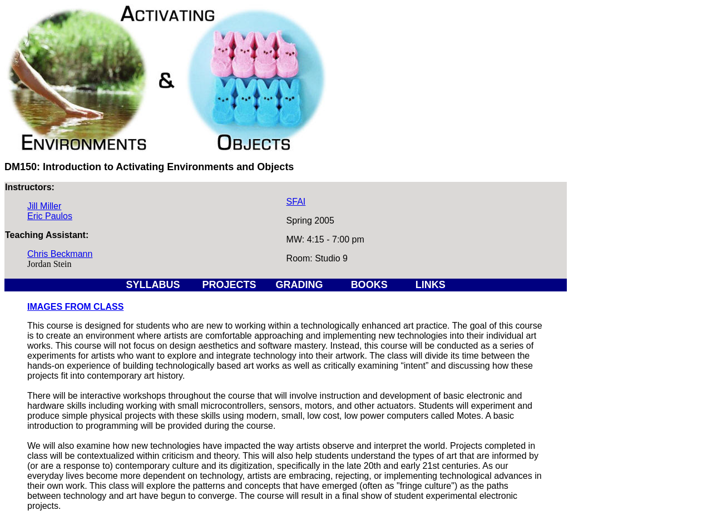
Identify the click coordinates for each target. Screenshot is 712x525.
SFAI (296, 201)
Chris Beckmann (59, 254)
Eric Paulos (49, 216)
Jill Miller (44, 206)
